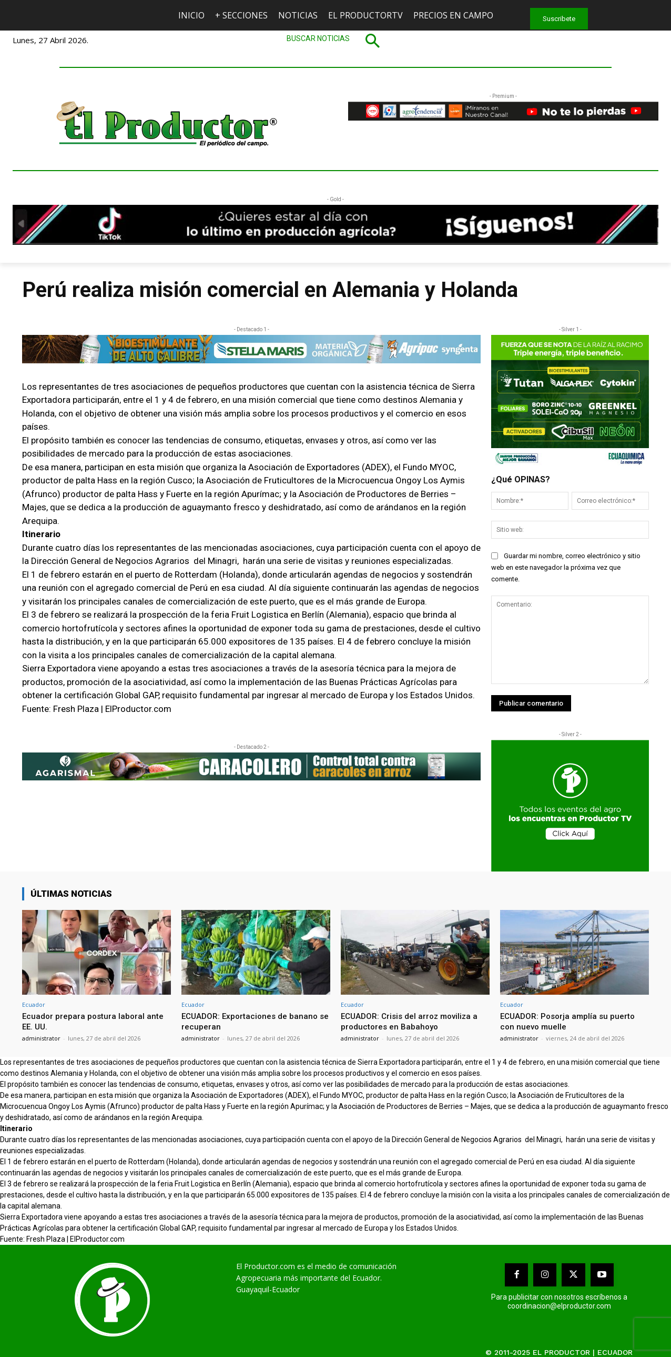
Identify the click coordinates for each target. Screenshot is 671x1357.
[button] (335, 40)
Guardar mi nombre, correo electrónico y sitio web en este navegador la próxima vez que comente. (565, 567)
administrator (41, 1038)
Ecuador (33, 1004)
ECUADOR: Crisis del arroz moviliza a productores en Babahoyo (414, 1021)
